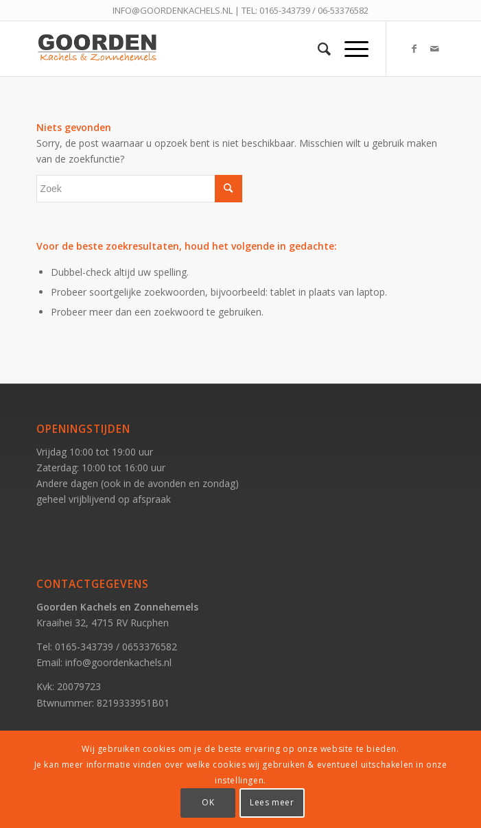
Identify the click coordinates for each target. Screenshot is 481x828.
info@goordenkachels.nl (118, 662)
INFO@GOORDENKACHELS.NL (173, 10)
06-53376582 (343, 10)
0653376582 (149, 646)
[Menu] (349, 48)
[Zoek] (317, 48)
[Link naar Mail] (434, 48)
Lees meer (272, 802)
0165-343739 (284, 10)
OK (208, 802)
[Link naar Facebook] (413, 48)
